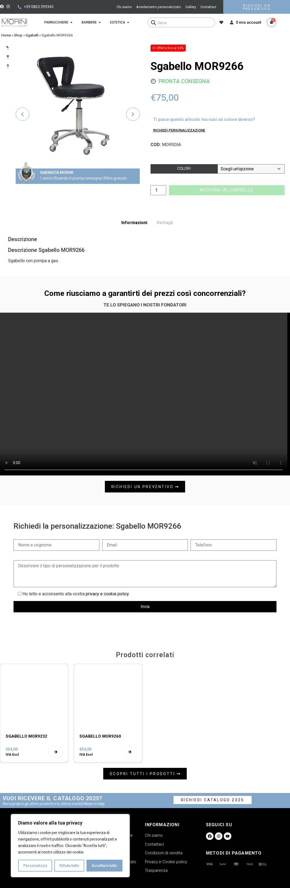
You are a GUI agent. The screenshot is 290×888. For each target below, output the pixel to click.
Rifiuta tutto (69, 865)
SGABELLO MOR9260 (100, 736)
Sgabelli (32, 35)
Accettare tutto (104, 865)
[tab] (134, 223)
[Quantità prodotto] (158, 190)
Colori (184, 168)
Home (6, 35)
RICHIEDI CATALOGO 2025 (212, 800)
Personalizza (35, 865)
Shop (18, 35)
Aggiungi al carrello (227, 190)
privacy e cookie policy (107, 593)
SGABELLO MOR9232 (26, 736)
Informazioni (134, 222)
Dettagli (165, 222)
